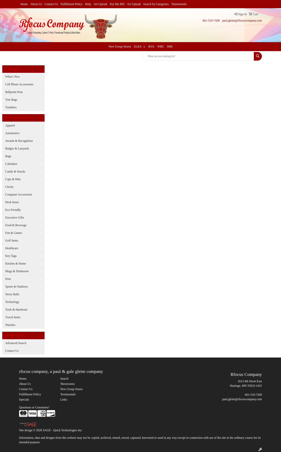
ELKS (138, 46)
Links (63, 399)
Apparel (10, 125)
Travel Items (12, 317)
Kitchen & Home (15, 263)
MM (169, 46)
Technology (12, 301)
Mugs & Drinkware (17, 271)
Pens (8, 278)
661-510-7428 (211, 20)
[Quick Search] (198, 56)
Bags (8, 156)
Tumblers (11, 107)
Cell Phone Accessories (19, 84)
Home (24, 4)
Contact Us (51, 4)
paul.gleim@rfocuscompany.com (242, 20)
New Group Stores (120, 46)
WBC (160, 46)
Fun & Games (13, 232)
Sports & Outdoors (16, 286)
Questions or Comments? (34, 407)
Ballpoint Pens (14, 92)
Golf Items (11, 240)
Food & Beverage (16, 225)
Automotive (12, 133)
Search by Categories (156, 4)
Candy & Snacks (15, 171)
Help (88, 4)
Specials (24, 399)
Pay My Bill (117, 4)
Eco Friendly (13, 209)
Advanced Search (15, 343)
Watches (10, 324)
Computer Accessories (18, 194)
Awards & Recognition (19, 140)
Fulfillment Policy (71, 4)
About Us (36, 4)
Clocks (9, 186)
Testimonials (179, 4)
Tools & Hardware (16, 309)
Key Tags (10, 255)
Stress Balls (12, 294)
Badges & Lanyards (17, 148)
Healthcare (11, 248)
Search (64, 378)
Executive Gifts (14, 217)
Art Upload (100, 4)
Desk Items (12, 202)
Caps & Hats (13, 179)
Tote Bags (11, 99)
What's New (12, 76)
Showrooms (67, 383)
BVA (151, 46)
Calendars (11, 163)
